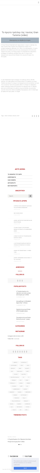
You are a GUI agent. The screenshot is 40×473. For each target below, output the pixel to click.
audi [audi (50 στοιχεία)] (28, 365)
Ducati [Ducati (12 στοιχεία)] (15, 374)
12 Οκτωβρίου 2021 (20, 297)
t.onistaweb (16, 338)
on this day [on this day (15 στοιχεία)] (23, 395)
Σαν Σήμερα (12, 180)
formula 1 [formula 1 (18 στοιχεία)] (12, 383)
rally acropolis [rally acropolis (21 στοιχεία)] (16, 401)
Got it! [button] (25, 468)
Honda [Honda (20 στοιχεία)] (21, 383)
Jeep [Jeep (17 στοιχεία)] (21, 386)
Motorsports (12, 186)
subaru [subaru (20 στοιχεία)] (19, 403)
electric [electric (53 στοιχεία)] (24, 374)
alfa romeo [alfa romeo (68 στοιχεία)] (14, 365)
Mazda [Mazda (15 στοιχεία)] (19, 392)
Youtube (27, 456)
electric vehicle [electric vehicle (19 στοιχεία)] (15, 377)
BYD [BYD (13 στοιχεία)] (12, 371)
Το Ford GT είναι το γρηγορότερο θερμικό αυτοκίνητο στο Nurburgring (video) (23, 229)
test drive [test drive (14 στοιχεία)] (19, 406)
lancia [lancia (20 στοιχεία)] (25, 389)
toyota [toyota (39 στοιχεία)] (27, 406)
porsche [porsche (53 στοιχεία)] (17, 398)
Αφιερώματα (12, 177)
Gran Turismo (8, 115)
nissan (14, 115)
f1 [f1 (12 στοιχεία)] (28, 377)
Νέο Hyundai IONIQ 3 (18, 213)
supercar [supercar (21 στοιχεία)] (27, 403)
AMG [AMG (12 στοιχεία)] (22, 365)
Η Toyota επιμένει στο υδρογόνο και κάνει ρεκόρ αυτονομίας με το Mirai (23, 293)
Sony (18, 115)
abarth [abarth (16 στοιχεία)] (15, 362)
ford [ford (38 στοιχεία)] (27, 380)
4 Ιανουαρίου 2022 (20, 313)
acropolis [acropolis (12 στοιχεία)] (23, 362)
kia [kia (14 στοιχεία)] (27, 386)
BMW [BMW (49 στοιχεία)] (20, 368)
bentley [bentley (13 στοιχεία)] (13, 368)
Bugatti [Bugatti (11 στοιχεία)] (27, 368)
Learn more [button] (17, 464)
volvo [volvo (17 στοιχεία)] (14, 409)
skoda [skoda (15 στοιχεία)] (11, 403)
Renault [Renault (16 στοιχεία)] (26, 401)
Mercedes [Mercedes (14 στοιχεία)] (28, 392)
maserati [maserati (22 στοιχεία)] (12, 392)
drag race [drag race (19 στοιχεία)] (19, 371)
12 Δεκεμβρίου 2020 (20, 305)
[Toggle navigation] (38, 2)
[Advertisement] (20, 15)
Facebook (13, 456)
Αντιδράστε (12, 183)
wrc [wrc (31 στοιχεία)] (26, 409)
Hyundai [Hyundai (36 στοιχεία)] (14, 386)
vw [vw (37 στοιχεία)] (20, 409)
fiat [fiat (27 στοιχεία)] (20, 380)
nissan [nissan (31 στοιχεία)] (15, 395)
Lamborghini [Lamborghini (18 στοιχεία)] (16, 389)
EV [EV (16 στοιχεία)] (23, 377)
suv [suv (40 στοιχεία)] (12, 406)
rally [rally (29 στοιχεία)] (24, 398)
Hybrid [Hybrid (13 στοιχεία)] (28, 383)
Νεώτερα (10, 436)
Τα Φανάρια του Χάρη (15, 174)
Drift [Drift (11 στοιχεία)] (27, 371)
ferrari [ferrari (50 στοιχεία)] (14, 380)
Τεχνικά (14, 436)
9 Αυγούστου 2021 (20, 321)
